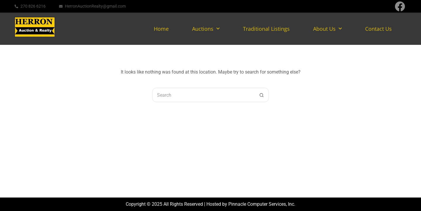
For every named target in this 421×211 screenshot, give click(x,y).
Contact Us (378, 28)
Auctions (206, 29)
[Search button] (261, 95)
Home (161, 28)
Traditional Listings (266, 28)
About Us (327, 29)
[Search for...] (203, 95)
